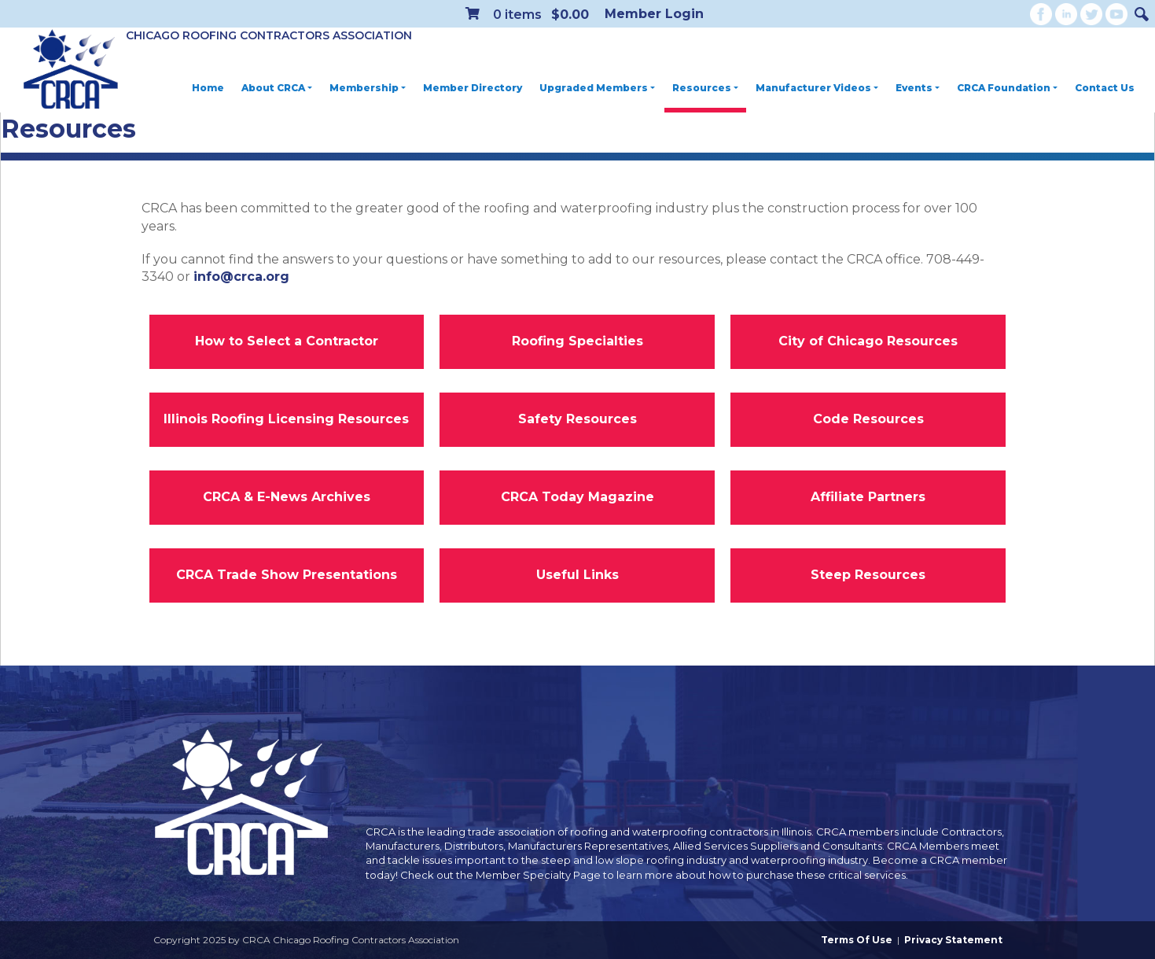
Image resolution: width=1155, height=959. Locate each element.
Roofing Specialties (577, 341)
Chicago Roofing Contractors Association (269, 35)
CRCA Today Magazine (577, 496)
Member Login (654, 13)
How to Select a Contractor (286, 341)
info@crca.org (241, 276)
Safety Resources (577, 418)
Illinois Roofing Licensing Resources (286, 418)
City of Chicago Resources (868, 341)
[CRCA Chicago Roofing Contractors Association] (71, 70)
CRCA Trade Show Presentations (286, 574)
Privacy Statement (953, 940)
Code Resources (868, 418)
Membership (367, 88)
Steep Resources (868, 574)
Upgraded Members (597, 88)
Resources (705, 88)
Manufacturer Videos (817, 88)
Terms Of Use (856, 940)
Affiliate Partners (868, 496)
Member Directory (472, 88)
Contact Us (1105, 88)
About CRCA (276, 88)
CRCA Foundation (1007, 88)
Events (918, 88)
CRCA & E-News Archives (286, 496)
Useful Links (577, 574)
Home (208, 88)
